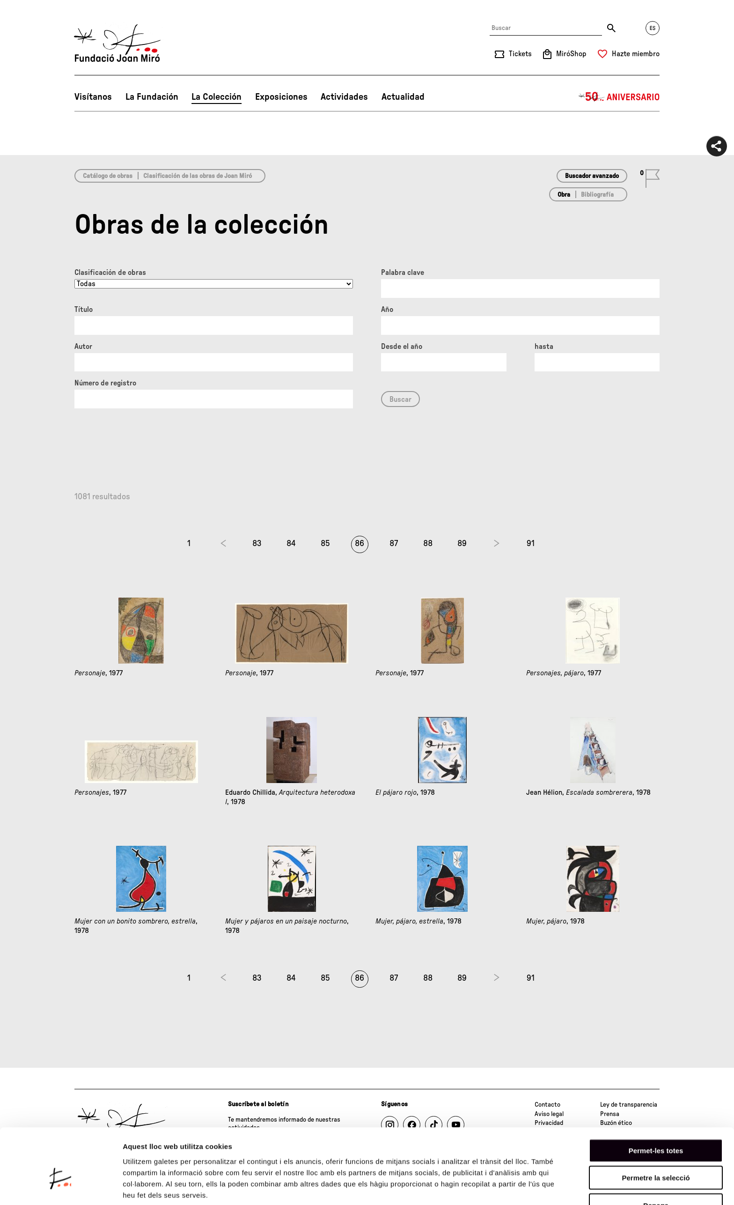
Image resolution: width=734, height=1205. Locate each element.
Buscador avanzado (592, 176)
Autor (83, 346)
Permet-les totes (656, 1098)
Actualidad (403, 97)
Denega (655, 1152)
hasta (544, 346)
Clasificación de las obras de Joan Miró (197, 176)
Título (83, 309)
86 (359, 544)
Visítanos (93, 97)
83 (257, 544)
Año (387, 309)
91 (531, 544)
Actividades (344, 97)
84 (291, 544)
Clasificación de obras (110, 272)
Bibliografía (597, 195)
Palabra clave (402, 272)
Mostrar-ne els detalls (159, 1186)
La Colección (216, 97)
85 (325, 544)
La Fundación (151, 97)
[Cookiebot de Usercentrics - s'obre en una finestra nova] (61, 1187)
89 (462, 544)
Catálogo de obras (107, 176)
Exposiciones (281, 97)
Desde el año (401, 346)
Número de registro (105, 383)
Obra (564, 195)
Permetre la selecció (656, 1125)
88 (428, 544)
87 (393, 544)
